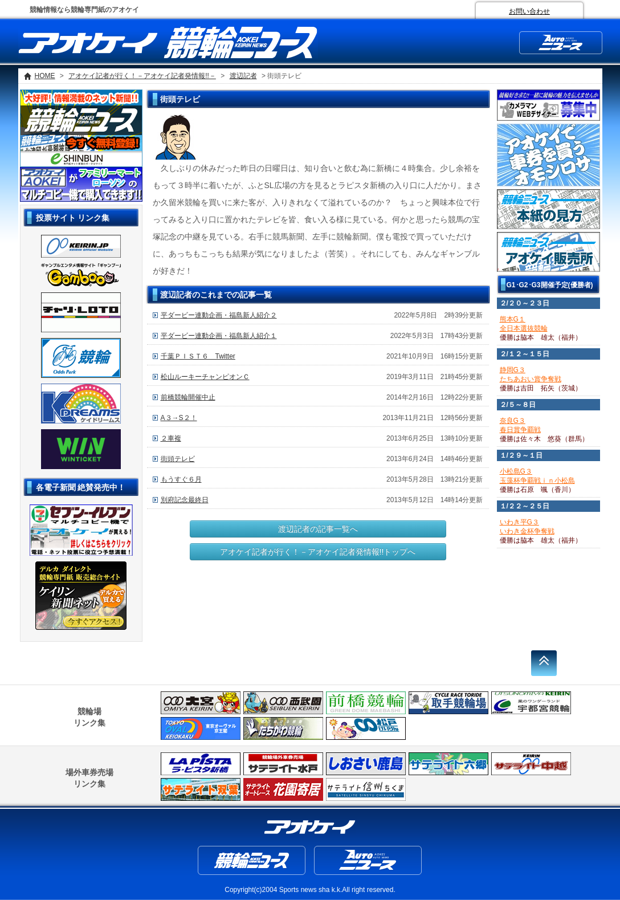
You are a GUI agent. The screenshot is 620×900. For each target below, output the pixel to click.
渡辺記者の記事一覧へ (318, 529)
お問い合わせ (529, 11)
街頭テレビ (178, 459)
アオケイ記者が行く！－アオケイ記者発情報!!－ (142, 76)
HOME (45, 76)
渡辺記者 (243, 76)
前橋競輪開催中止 (188, 397)
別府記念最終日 (185, 500)
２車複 (171, 438)
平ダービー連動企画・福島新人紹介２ (219, 315)
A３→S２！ (179, 418)
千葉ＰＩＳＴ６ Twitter (198, 356)
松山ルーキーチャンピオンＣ (205, 377)
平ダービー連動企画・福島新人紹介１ (219, 336)
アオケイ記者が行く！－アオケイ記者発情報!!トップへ (318, 551)
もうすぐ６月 (181, 479)
